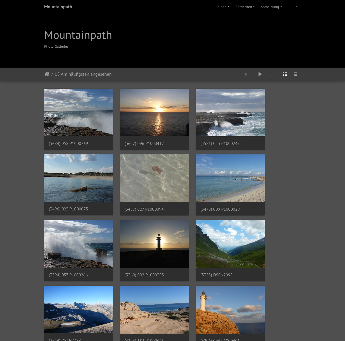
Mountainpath (58, 7)
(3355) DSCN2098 (65, 254)
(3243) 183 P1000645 (200, 254)
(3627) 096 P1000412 (134, 136)
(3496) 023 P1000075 (266, 136)
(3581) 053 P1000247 (200, 136)
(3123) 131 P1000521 (68, 313)
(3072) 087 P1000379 (200, 313)
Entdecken (243, 6)
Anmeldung (270, 6)
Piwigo (182, 331)
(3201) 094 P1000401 (266, 254)
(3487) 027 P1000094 (68, 195)
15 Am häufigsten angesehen (83, 74)
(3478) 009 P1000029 (134, 195)
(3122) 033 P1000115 (134, 313)
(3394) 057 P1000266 (200, 195)
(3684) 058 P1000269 (68, 136)
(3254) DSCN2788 (131, 254)
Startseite (46, 74)
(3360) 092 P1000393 (266, 195)
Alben (222, 6)
